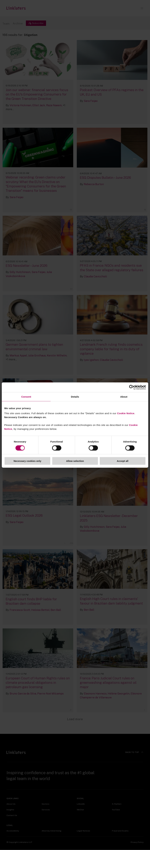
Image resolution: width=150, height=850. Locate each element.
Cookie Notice (126, 413)
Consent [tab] (26, 396)
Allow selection (75, 461)
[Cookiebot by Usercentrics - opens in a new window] (131, 387)
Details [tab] (75, 396)
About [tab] (123, 396)
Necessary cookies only (27, 461)
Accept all (122, 461)
